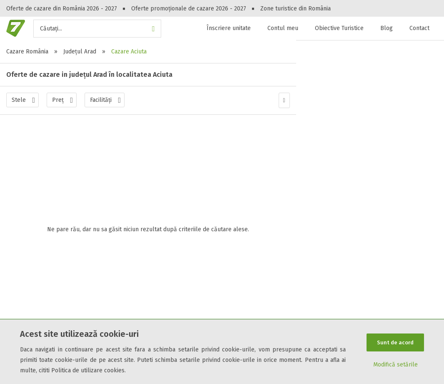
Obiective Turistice (339, 28)
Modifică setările (395, 365)
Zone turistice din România (295, 8)
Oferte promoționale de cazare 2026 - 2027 (188, 8)
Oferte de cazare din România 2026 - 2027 (61, 8)
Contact (419, 28)
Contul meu (282, 28)
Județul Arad (79, 51)
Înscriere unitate (229, 28)
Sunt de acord (395, 342)
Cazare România (27, 51)
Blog (386, 28)
